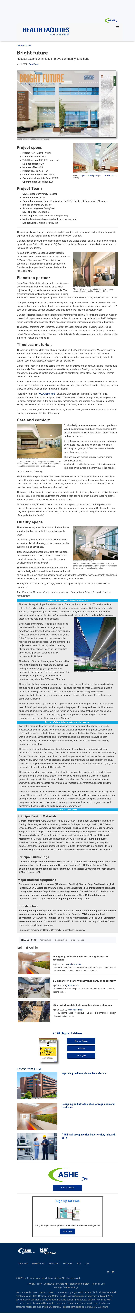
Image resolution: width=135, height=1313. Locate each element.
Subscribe (67, 1231)
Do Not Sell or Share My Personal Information (66, 1284)
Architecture (45, 940)
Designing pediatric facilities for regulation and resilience (81, 958)
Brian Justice (73, 985)
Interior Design (77, 940)
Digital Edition (67, 1033)
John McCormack (75, 1010)
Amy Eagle (34, 64)
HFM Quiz (81, 1056)
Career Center (67, 1188)
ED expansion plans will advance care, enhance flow (84, 980)
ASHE (79, 1264)
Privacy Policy (35, 1284)
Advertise (67, 1264)
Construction (61, 940)
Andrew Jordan (74, 964)
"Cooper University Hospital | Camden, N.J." (97, 175)
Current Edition (81, 1041)
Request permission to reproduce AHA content (85, 1307)
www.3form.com (47, 394)
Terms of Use (98, 1284)
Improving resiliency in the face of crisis (84, 1073)
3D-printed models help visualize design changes (82, 1005)
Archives (81, 1048)
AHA (87, 1264)
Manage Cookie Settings (66, 1287)
